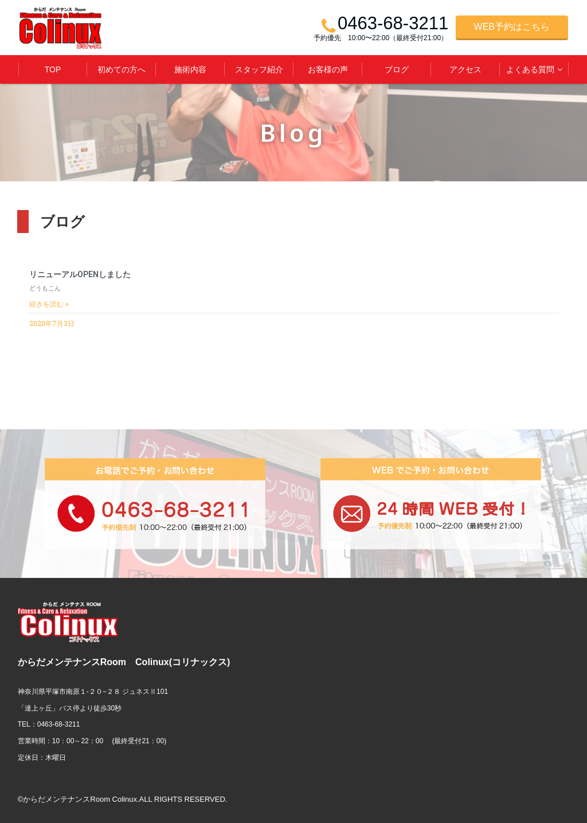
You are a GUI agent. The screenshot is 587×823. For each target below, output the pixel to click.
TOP (53, 69)
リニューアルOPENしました (80, 274)
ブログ (397, 69)
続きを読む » (49, 304)
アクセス (465, 69)
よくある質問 (530, 69)
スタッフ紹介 (259, 69)
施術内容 (190, 69)
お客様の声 (328, 69)
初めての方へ (121, 69)
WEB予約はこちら (512, 27)
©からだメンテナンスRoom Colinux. (78, 799)
